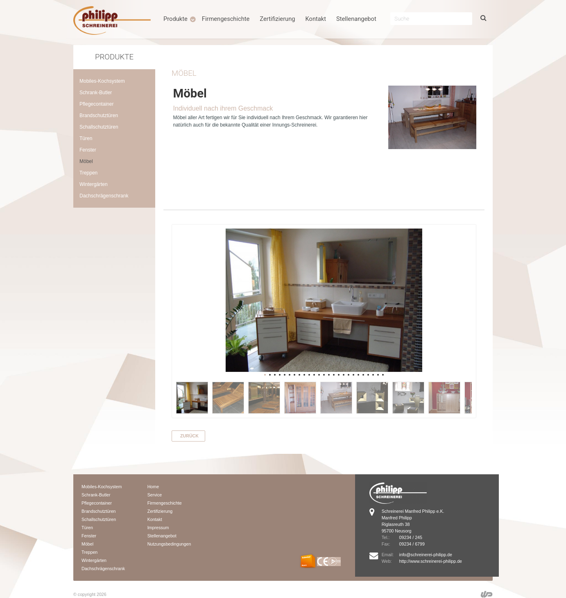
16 (339, 375)
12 (319, 375)
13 (324, 375)
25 (383, 375)
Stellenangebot (356, 19)
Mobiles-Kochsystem (102, 81)
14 (329, 375)
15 (334, 375)
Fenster (87, 150)
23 (373, 375)
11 (314, 375)
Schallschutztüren (98, 127)
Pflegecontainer (96, 104)
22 (368, 375)
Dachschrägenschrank (103, 196)
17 (343, 375)
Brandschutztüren (98, 115)
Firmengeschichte (226, 19)
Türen (85, 138)
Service (154, 494)
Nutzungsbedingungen (169, 543)
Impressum (158, 527)
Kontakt (316, 19)
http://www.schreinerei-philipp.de (430, 561)
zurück (189, 435)
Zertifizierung (277, 19)
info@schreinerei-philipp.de (425, 554)
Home (153, 486)
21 (363, 375)
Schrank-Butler (95, 92)
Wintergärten (93, 184)
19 (353, 375)
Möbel (86, 161)
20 (358, 375)
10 (309, 375)
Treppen (88, 173)
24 (378, 375)
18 (348, 375)
